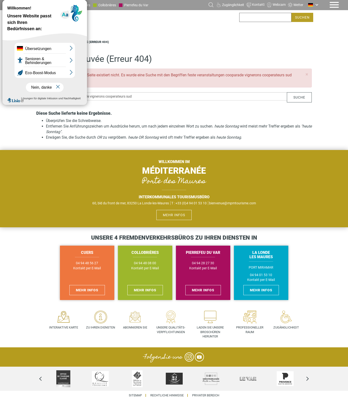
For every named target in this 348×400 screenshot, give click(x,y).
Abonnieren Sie (135, 327)
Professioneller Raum (249, 330)
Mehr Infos (174, 215)
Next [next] (303, 378)
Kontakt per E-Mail (87, 268)
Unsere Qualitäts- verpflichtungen (170, 330)
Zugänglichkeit (286, 327)
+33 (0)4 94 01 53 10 (191, 203)
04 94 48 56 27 (87, 263)
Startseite (45, 42)
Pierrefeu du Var (136, 5)
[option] (63, 378)
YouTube (199, 357)
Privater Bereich (205, 395)
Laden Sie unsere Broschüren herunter (210, 332)
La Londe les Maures (57, 5)
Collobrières (107, 5)
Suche (299, 97)
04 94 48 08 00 (145, 263)
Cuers (85, 5)
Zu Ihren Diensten (100, 327)
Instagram (189, 357)
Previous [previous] (44, 378)
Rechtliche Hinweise (167, 395)
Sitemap (135, 395)
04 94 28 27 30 (203, 263)
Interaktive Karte (63, 327)
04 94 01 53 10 (261, 275)
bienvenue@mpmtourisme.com (232, 203)
